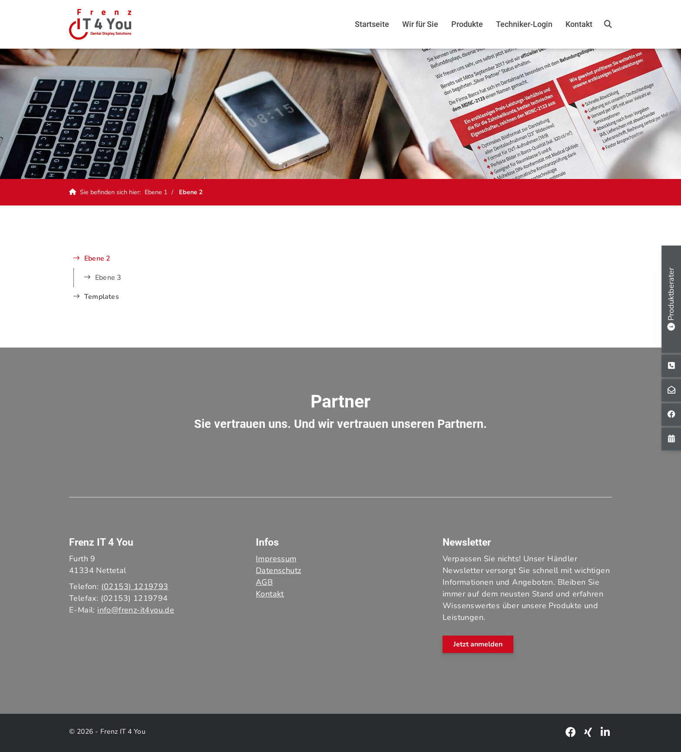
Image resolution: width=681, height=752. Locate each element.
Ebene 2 (191, 192)
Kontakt (578, 24)
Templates (101, 296)
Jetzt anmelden (477, 644)
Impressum (276, 558)
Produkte (467, 24)
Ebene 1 (156, 192)
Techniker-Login (524, 24)
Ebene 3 (108, 277)
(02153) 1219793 (135, 586)
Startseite (372, 24)
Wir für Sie (420, 24)
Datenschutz (278, 570)
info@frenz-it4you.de (135, 610)
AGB (264, 582)
